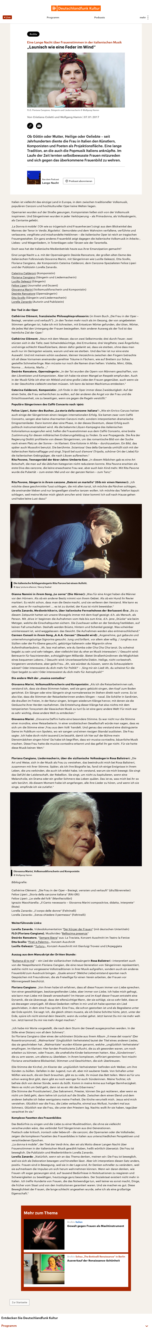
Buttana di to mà (23, 960)
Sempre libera (48, 937)
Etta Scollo (18, 297)
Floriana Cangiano (23, 277)
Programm (53, 17)
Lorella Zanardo (22, 301)
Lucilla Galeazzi (21, 281)
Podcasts (99, 17)
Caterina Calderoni (24, 273)
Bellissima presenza (75, 933)
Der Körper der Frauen (78, 929)
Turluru (40, 946)
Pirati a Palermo (38, 941)
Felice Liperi (19, 285)
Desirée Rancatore (23, 293)
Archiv (33, 34)
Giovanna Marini (22, 289)
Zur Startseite (19, 1302)
